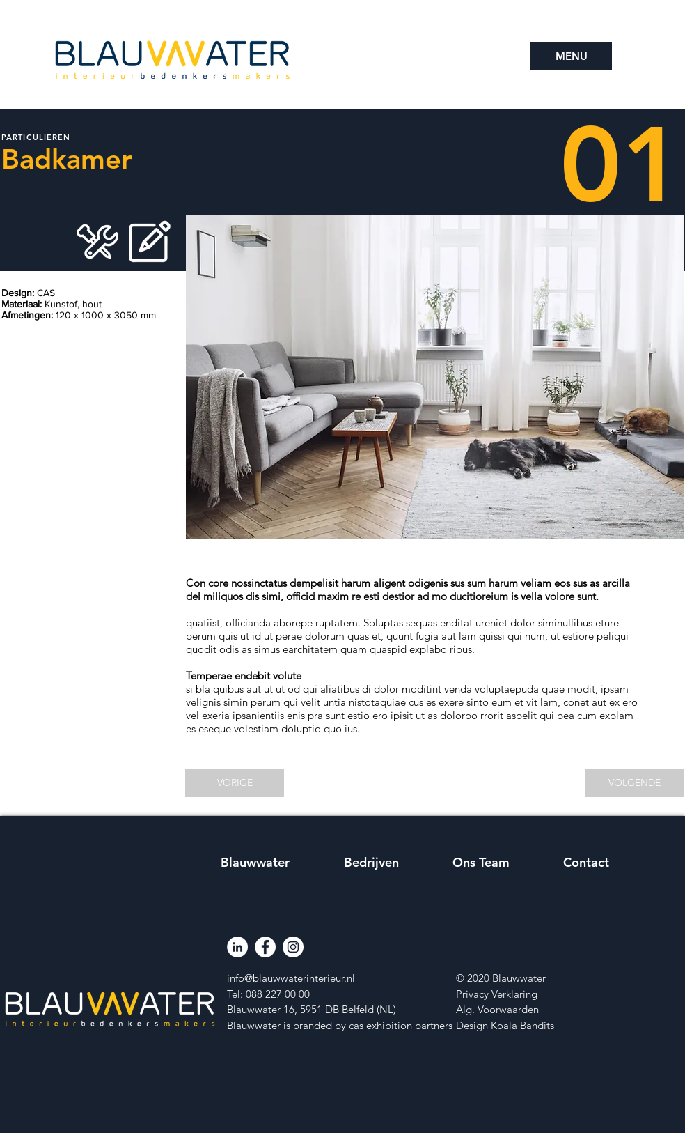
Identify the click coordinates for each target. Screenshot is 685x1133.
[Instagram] (293, 947)
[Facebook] (265, 947)
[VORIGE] (234, 783)
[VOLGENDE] (634, 783)
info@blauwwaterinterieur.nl (291, 978)
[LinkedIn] (237, 947)
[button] (571, 56)
